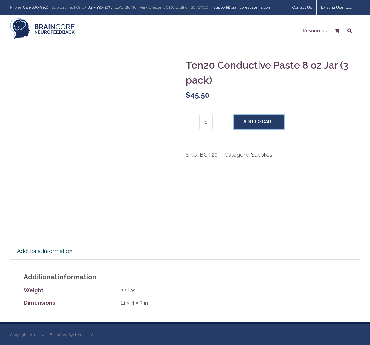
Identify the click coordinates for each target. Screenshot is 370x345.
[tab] (44, 251)
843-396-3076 (100, 7)
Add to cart (259, 121)
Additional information (44, 251)
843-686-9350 (35, 7)
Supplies (261, 154)
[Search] (349, 29)
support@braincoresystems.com (242, 7)
